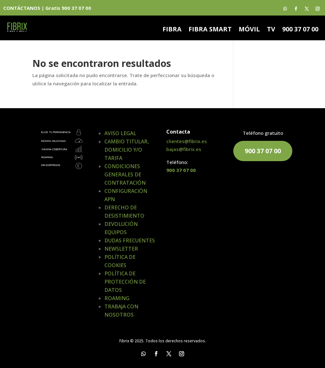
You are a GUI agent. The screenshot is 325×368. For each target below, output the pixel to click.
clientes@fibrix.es (186, 141)
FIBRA (172, 30)
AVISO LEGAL (120, 133)
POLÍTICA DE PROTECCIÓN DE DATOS (125, 281)
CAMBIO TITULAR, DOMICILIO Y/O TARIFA (126, 149)
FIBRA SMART (210, 30)
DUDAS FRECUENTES (129, 240)
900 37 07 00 (300, 30)
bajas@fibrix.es (183, 149)
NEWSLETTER (121, 248)
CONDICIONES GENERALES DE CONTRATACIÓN (125, 174)
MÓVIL (249, 30)
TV (271, 30)
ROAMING (116, 298)
